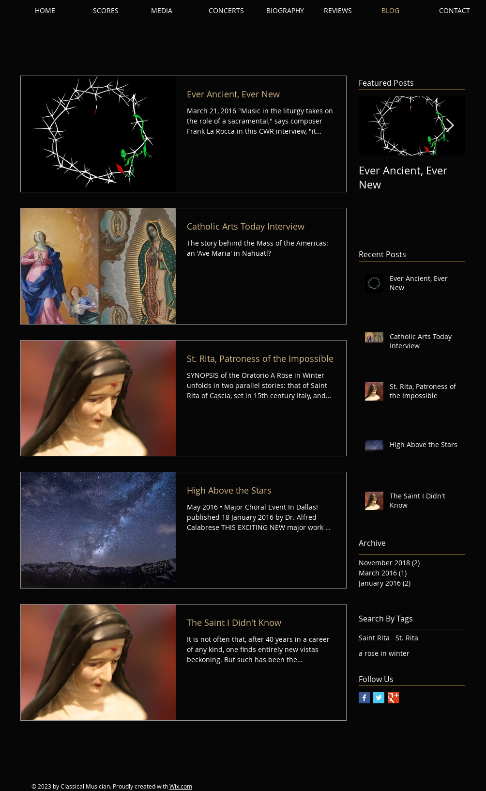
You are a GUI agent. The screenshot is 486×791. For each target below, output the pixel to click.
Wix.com (180, 786)
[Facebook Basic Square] (364, 697)
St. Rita (406, 637)
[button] (117, 10)
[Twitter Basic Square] (378, 697)
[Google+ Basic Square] (393, 697)
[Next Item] (449, 126)
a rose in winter (384, 653)
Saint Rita (374, 637)
